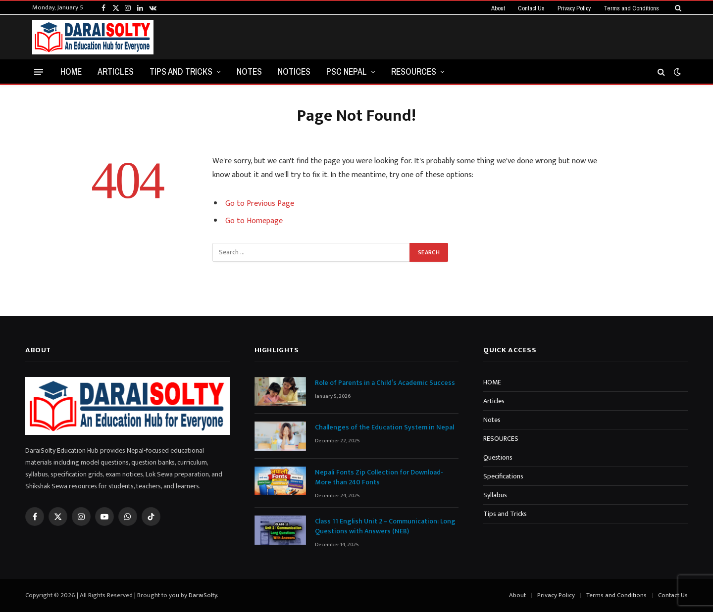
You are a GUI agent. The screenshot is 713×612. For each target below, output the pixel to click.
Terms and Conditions (631, 8)
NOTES (249, 71)
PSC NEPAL (346, 71)
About (498, 8)
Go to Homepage (254, 221)
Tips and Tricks (181, 71)
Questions (497, 457)
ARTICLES (116, 71)
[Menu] (38, 71)
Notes (492, 419)
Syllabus (495, 495)
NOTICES (294, 71)
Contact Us (531, 8)
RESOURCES (413, 71)
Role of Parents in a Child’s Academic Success (385, 383)
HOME (71, 71)
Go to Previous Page (259, 203)
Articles (494, 401)
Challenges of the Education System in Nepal (384, 427)
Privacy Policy (574, 8)
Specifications (503, 476)
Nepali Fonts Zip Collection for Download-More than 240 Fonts (379, 477)
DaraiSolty (203, 595)
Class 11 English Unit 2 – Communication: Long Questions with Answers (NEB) (385, 526)
